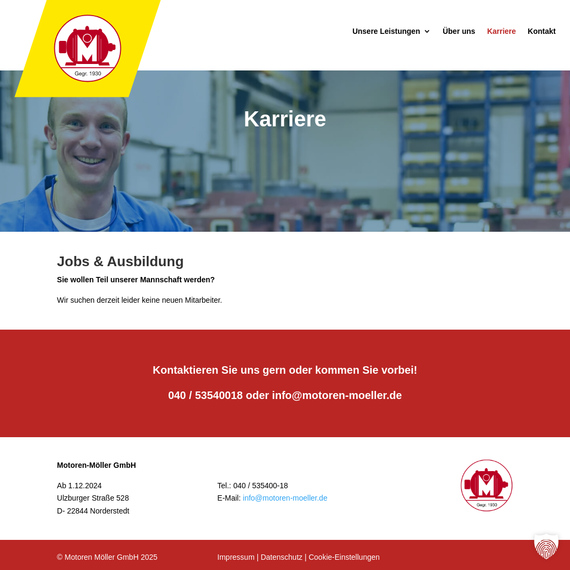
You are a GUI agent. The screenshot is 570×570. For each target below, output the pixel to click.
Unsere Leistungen (386, 31)
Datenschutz (281, 557)
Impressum (236, 557)
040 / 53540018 (205, 395)
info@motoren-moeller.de (337, 395)
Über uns (459, 31)
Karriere (501, 31)
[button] (546, 546)
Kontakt (541, 31)
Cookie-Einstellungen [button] (343, 557)
